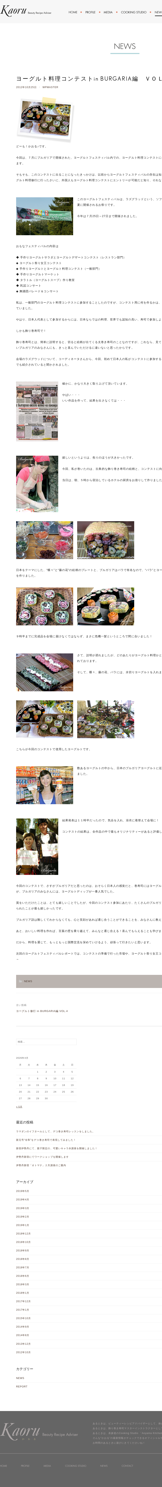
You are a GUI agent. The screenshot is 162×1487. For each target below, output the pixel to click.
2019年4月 (22, 1199)
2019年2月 (22, 1216)
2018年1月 (22, 1293)
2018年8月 (22, 1259)
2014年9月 (22, 1326)
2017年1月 (22, 1309)
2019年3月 (22, 1208)
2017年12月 (23, 1301)
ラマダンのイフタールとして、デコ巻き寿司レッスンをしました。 (55, 1131)
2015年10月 (23, 1318)
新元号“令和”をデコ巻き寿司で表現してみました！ (46, 1140)
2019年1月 (22, 1225)
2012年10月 (23, 1352)
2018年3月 (22, 1284)
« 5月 (19, 1106)
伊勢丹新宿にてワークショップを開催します (42, 1156)
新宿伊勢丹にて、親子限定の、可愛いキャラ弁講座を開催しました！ (57, 1148)
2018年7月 (22, 1267)
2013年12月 (23, 1343)
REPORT (22, 1386)
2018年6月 (22, 1276)
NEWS (28, 981)
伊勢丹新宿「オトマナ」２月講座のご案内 (41, 1165)
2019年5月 (22, 1191)
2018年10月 (23, 1242)
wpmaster (50, 87)
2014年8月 (22, 1335)
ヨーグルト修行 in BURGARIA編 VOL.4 (42, 1011)
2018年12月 (23, 1233)
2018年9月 (22, 1250)
